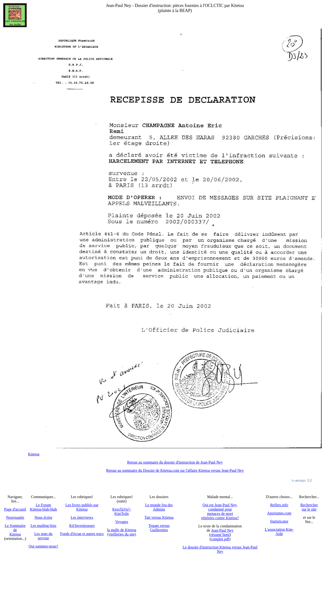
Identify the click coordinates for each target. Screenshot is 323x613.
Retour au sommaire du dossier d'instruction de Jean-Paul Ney (175, 462)
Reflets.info (279, 505)
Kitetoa (33, 454)
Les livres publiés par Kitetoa (82, 507)
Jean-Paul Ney (222, 530)
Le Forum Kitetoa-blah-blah (43, 507)
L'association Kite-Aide (279, 531)
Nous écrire (43, 517)
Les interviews (82, 517)
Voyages (121, 522)
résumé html (220, 535)
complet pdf (220, 539)
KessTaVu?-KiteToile (121, 511)
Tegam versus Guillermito (158, 528)
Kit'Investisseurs (82, 526)
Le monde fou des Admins (159, 507)
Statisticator (279, 521)
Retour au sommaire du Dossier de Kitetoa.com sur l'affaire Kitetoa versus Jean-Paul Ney (175, 470)
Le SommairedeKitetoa (15, 530)
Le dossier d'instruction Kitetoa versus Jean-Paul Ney (220, 549)
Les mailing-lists (43, 526)
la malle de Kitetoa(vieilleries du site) (121, 532)
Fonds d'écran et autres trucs (82, 534)
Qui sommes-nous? (43, 546)
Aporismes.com (279, 513)
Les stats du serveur (43, 536)
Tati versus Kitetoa (158, 517)
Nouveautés (15, 517)
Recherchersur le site (309, 507)
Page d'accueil (15, 509)
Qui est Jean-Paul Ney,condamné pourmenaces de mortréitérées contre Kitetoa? (220, 511)
